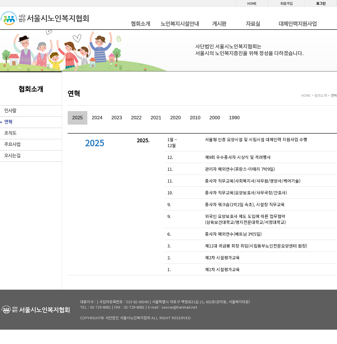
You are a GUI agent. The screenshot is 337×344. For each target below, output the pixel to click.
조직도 (10, 133)
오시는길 (12, 156)
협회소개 (140, 24)
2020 (175, 117)
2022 (136, 117)
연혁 (8, 122)
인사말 (10, 111)
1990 (234, 117)
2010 (195, 117)
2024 (97, 117)
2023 (116, 117)
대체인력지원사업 (298, 24)
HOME (252, 3)
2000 (215, 117)
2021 (156, 117)
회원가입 (286, 3)
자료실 (253, 24)
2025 (77, 117)
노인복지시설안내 (180, 24)
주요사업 (12, 144)
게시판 (219, 24)
